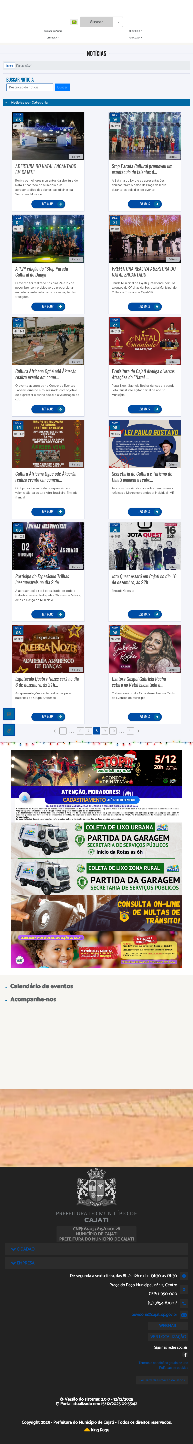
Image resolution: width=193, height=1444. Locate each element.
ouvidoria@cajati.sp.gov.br (154, 1314)
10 (113, 731)
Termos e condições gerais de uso (163, 1363)
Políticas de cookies (173, 1368)
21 (130, 731)
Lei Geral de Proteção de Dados (162, 1380)
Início (9, 65)
